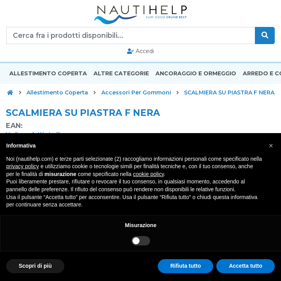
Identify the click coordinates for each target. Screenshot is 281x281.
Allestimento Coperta (48, 73)
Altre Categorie (121, 73)
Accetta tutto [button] (245, 266)
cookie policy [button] (148, 174)
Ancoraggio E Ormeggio (196, 73)
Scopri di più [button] (35, 266)
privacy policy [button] (22, 166)
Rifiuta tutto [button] (185, 266)
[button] (271, 145)
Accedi (140, 51)
